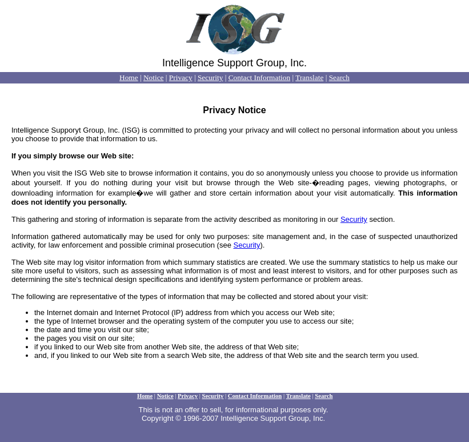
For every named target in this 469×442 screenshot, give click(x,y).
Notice (153, 77)
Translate (309, 77)
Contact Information (259, 77)
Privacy (181, 77)
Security (210, 77)
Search (339, 77)
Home (128, 77)
